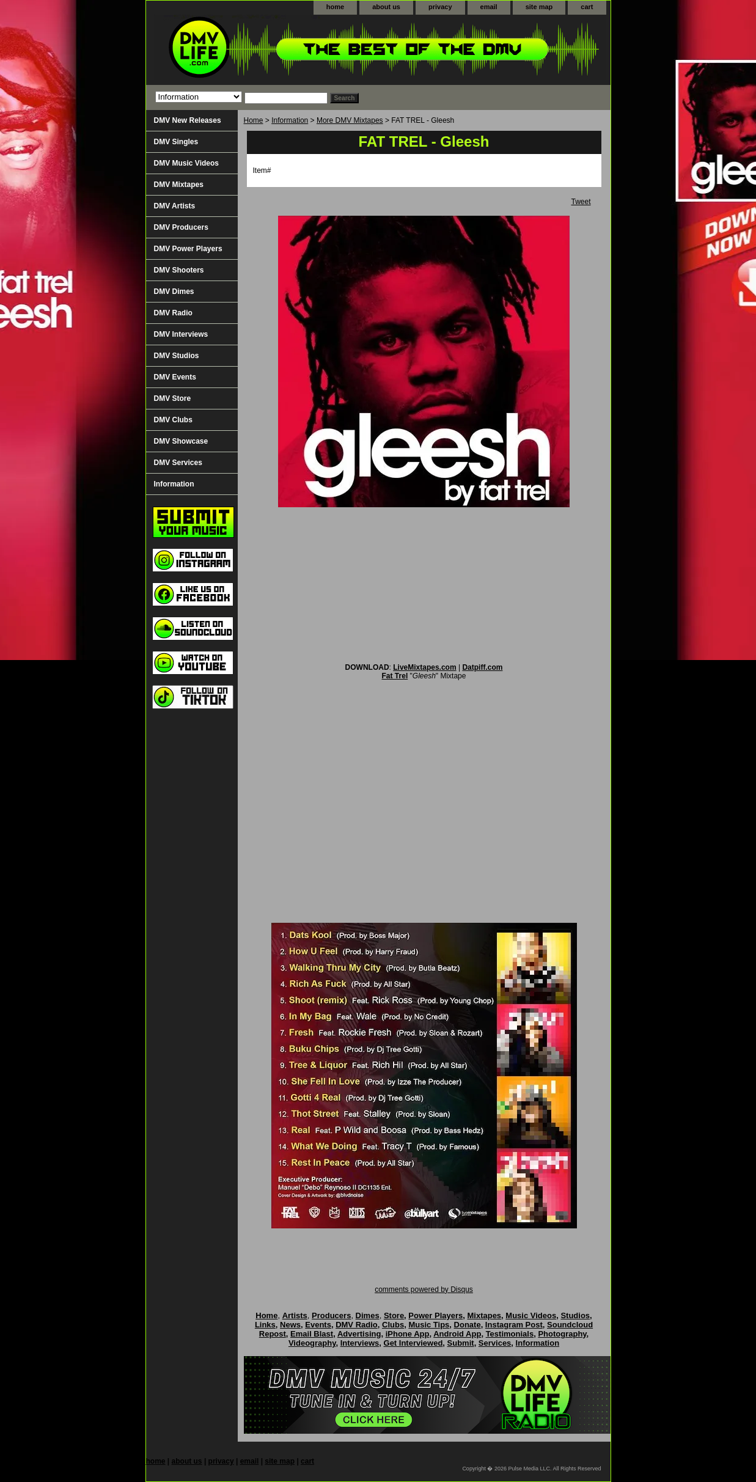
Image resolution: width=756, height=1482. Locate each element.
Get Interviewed (413, 1343)
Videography (312, 1343)
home (335, 6)
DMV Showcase (181, 441)
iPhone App (408, 1333)
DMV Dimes (174, 291)
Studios (575, 1315)
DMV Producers (181, 227)
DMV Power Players (188, 248)
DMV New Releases (187, 120)
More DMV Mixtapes (350, 120)
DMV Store (172, 398)
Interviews (360, 1343)
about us (386, 6)
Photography (562, 1333)
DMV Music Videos (186, 163)
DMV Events (175, 377)
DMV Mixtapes (179, 184)
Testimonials (510, 1333)
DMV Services (178, 462)
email (488, 6)
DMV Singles (176, 142)
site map (539, 6)
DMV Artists (175, 206)
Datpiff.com (482, 667)
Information (289, 120)
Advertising (359, 1333)
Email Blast (311, 1333)
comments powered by (424, 1289)
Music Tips (428, 1324)
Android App (457, 1333)
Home (253, 120)
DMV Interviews (181, 334)
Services (495, 1343)
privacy (440, 6)
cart (587, 6)
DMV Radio (173, 313)
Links (265, 1324)
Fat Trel (395, 676)
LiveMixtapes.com (424, 667)
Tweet (580, 201)
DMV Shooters (179, 270)
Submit (460, 1343)
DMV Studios (176, 355)
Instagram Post (514, 1324)
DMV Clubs (173, 420)
